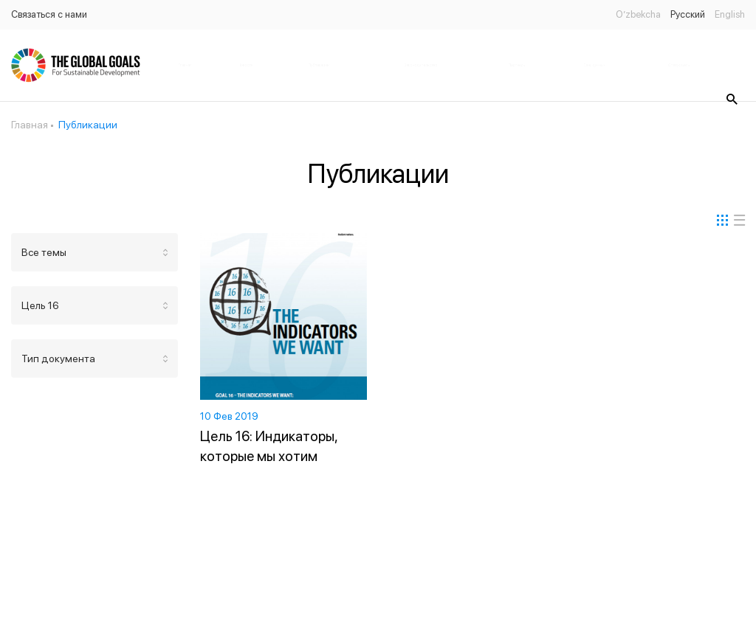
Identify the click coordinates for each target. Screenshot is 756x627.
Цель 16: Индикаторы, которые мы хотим (268, 446)
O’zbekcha (638, 14)
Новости (245, 65)
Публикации (318, 65)
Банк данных (594, 65)
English (730, 14)
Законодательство (421, 65)
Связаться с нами (49, 14)
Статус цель (679, 65)
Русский (687, 14)
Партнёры (517, 65)
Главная (185, 65)
